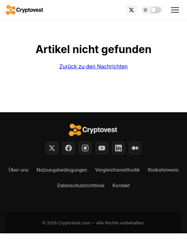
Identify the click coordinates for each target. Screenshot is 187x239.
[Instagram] (85, 148)
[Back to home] (24, 10)
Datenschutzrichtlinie (80, 186)
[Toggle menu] (175, 10)
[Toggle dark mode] (152, 10)
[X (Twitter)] (131, 10)
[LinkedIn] (118, 148)
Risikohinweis (163, 170)
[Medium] (135, 148)
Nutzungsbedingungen (62, 170)
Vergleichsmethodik (117, 170)
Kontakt (121, 186)
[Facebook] (68, 148)
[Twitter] (52, 148)
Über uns (19, 170)
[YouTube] (101, 148)
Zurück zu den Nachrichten (93, 66)
